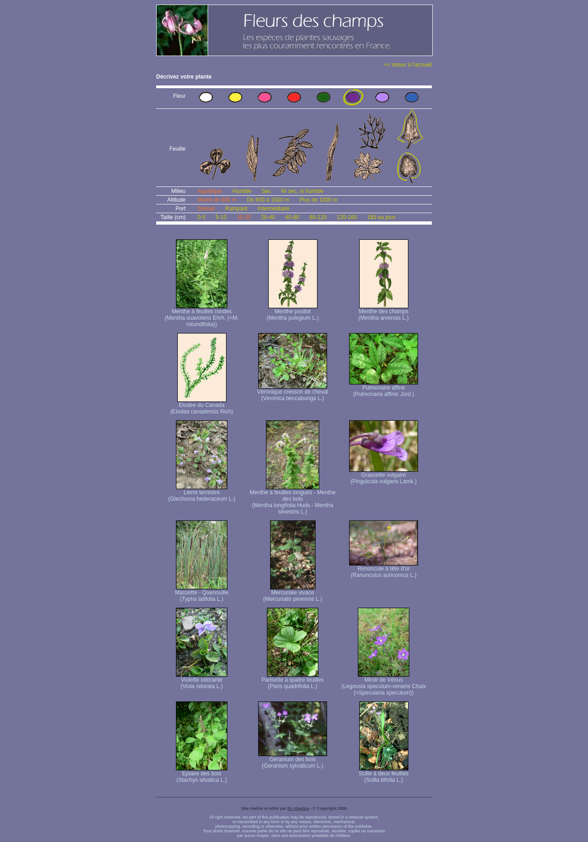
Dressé (206, 208)
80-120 (317, 217)
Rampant (236, 208)
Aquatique (210, 191)
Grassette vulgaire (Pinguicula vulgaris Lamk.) (383, 476)
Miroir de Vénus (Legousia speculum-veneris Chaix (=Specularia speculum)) (383, 684)
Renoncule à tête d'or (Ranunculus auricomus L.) (383, 569)
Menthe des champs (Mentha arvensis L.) (383, 312)
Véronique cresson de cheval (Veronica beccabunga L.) (292, 392)
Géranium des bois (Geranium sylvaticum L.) (292, 760)
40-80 (292, 217)
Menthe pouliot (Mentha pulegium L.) (292, 312)
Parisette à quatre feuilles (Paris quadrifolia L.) (292, 680)
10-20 (244, 217)
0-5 (201, 217)
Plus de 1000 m (318, 200)
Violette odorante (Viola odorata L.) (201, 680)
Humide (241, 191)
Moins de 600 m (217, 200)
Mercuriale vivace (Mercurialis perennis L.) (292, 593)
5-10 (220, 217)
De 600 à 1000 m (268, 200)
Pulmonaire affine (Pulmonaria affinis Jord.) (383, 388)
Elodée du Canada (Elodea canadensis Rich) (201, 406)
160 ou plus (381, 217)
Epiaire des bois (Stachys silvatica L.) (201, 774)
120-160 (347, 217)
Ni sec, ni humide (302, 191)
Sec (266, 191)
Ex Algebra (298, 808)
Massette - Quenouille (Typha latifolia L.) (202, 593)
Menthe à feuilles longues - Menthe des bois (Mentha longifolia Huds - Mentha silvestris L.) (293, 499)
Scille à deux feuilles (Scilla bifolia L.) (384, 774)
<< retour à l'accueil (408, 65)
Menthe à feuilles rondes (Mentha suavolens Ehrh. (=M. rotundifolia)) (201, 315)
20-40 (268, 217)
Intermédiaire (274, 208)
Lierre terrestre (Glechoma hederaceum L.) (201, 493)
